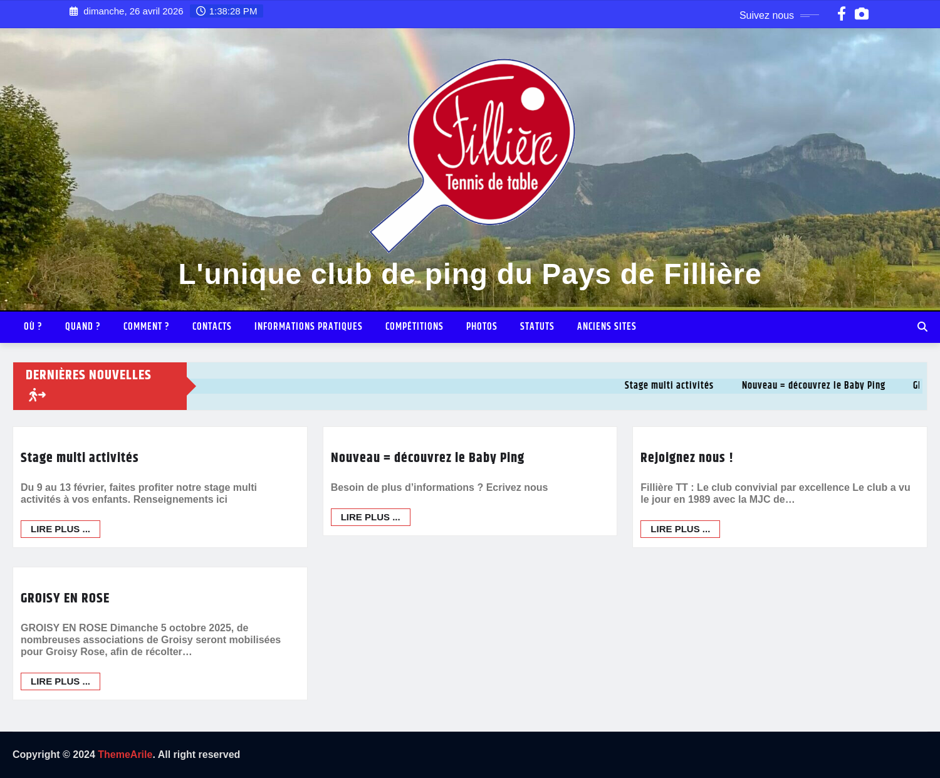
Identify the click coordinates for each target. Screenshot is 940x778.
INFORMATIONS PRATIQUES (308, 327)
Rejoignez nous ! (687, 458)
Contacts (212, 327)
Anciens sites (607, 327)
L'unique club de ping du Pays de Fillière (469, 274)
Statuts (537, 327)
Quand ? (83, 327)
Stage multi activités (80, 458)
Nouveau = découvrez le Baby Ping (428, 458)
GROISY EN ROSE (65, 728)
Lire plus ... (60, 528)
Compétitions (414, 327)
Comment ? (146, 327)
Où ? (33, 327)
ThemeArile (125, 754)
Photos (482, 327)
